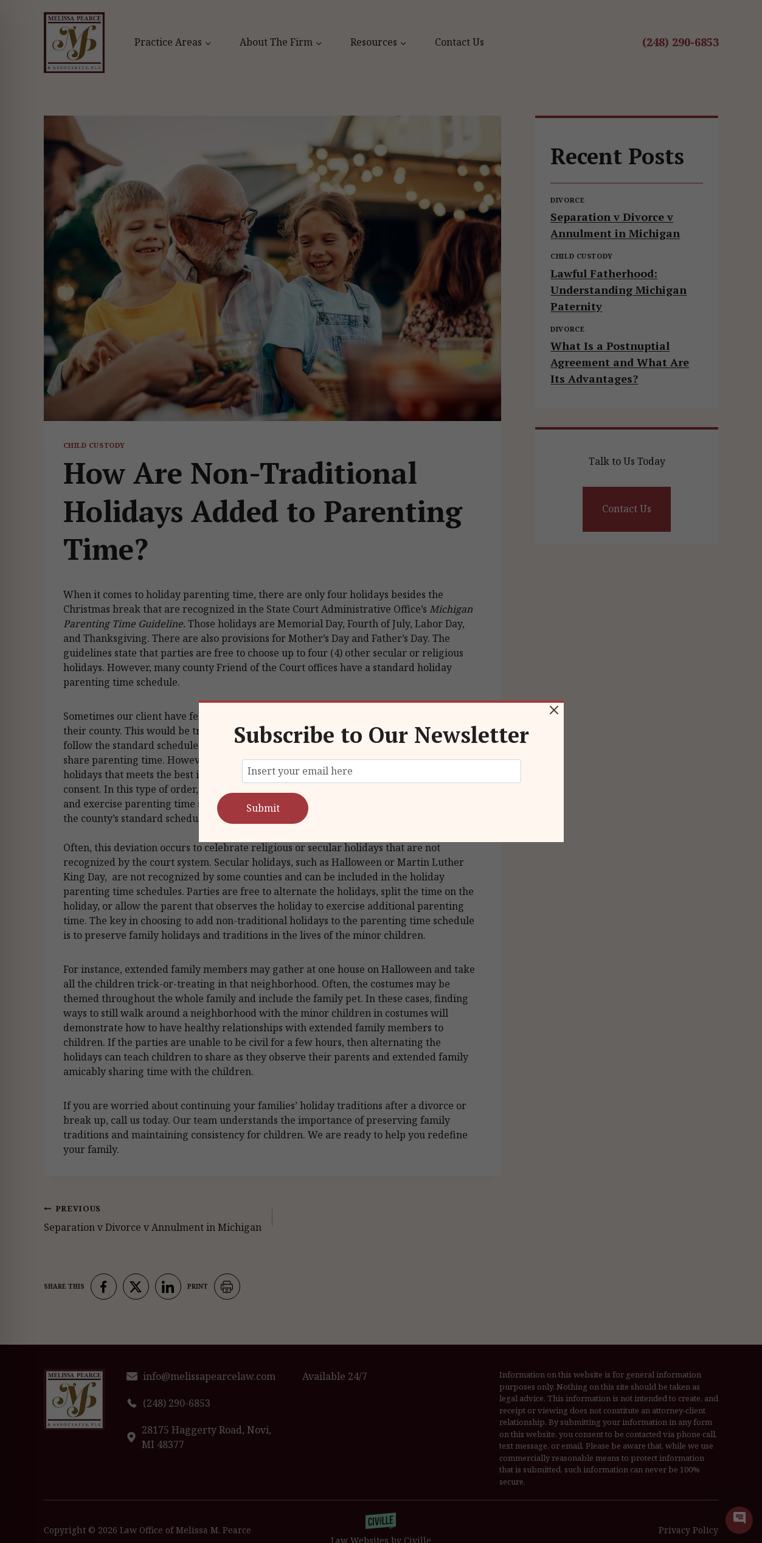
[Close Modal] (554, 710)
